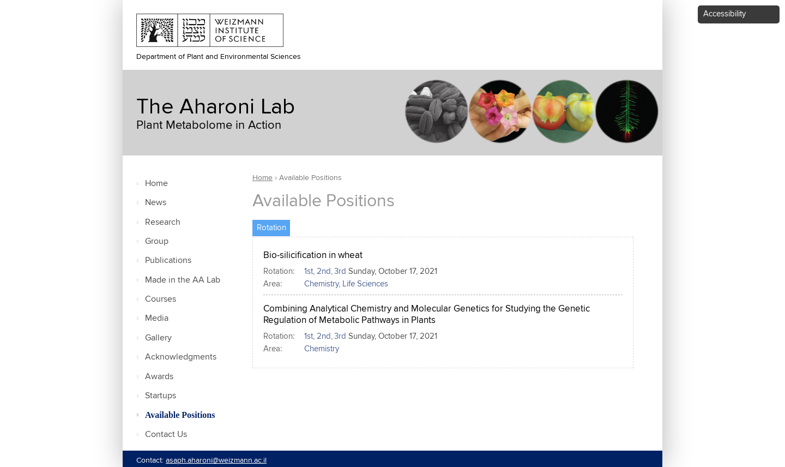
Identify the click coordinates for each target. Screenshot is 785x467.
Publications (168, 260)
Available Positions (180, 415)
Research (162, 222)
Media (156, 318)
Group (156, 241)
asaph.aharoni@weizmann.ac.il (216, 460)
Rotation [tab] (274, 226)
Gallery (158, 338)
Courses (160, 299)
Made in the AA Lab (182, 280)
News (155, 202)
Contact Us (166, 434)
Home (156, 183)
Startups (160, 396)
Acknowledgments (180, 357)
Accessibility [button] (724, 14)
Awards (159, 377)
